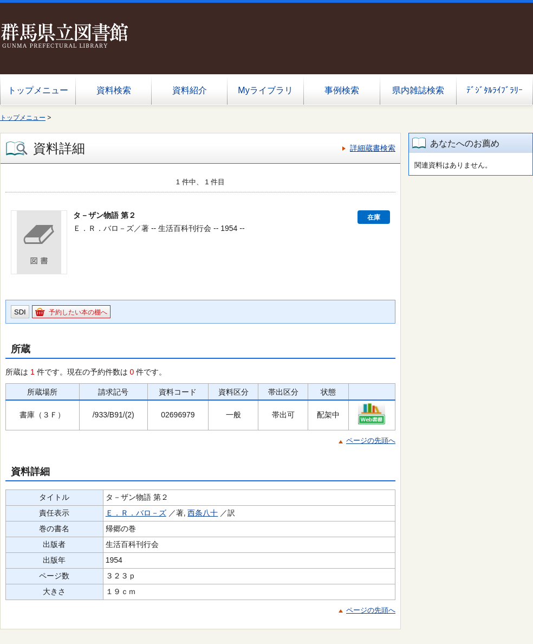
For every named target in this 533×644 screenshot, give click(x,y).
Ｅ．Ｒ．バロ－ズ (136, 512)
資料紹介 (189, 90)
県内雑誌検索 (418, 90)
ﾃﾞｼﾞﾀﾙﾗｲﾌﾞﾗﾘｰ (494, 90)
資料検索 (113, 90)
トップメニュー (38, 90)
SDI (20, 312)
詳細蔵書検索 (372, 148)
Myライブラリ (265, 90)
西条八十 (202, 512)
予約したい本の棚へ (78, 312)
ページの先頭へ (370, 440)
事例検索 (341, 90)
